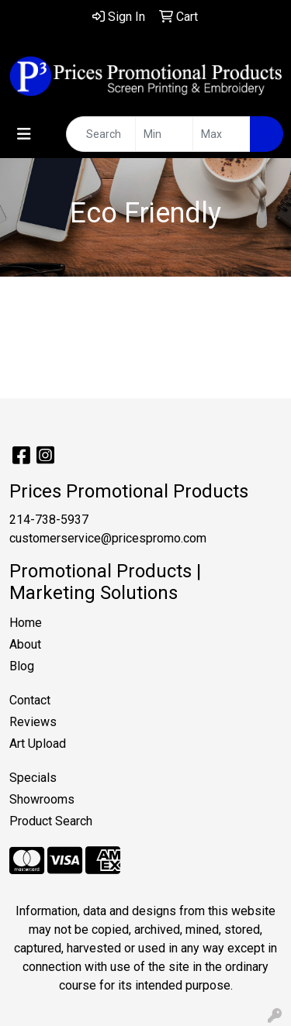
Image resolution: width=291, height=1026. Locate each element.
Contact (29, 700)
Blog (21, 666)
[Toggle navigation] (24, 134)
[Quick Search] (101, 134)
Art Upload (37, 743)
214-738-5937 (48, 519)
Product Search (50, 821)
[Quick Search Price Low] (164, 134)
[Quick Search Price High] (221, 134)
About (25, 644)
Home (25, 622)
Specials (33, 777)
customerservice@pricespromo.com (107, 538)
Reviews (33, 721)
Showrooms (41, 799)
